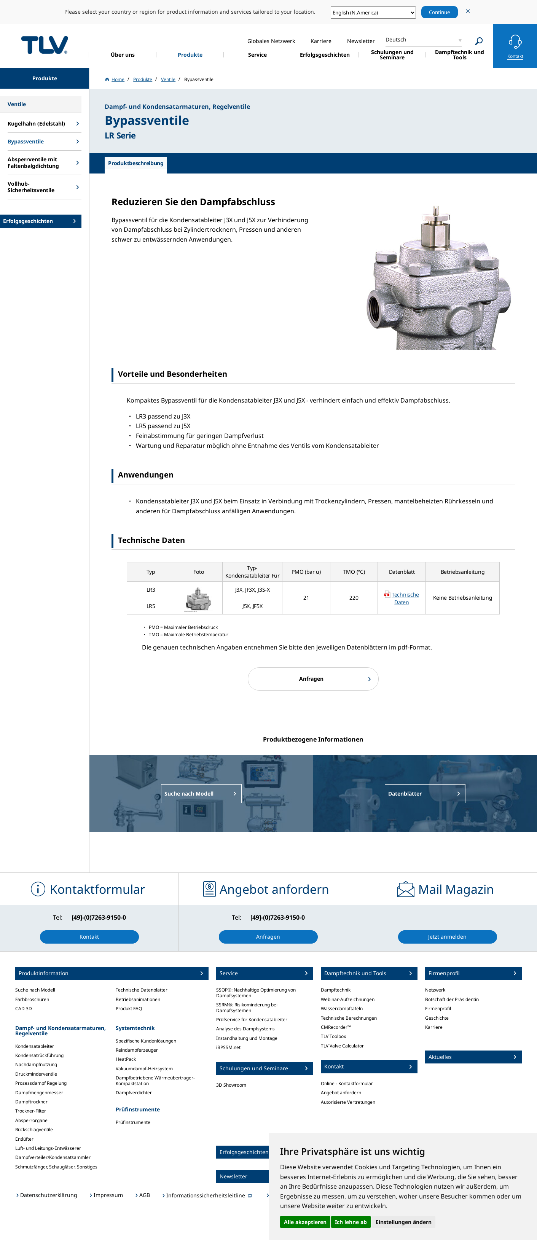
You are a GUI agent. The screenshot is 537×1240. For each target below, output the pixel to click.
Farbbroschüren (32, 999)
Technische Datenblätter (141, 990)
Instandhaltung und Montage (246, 1038)
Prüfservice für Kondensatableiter (251, 1019)
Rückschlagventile (34, 1129)
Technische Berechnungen (349, 1018)
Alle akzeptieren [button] (305, 1222)
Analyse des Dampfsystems (245, 1028)
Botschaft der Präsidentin (452, 999)
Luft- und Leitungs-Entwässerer (48, 1148)
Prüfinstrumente (133, 1122)
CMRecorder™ (336, 1027)
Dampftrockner (31, 1101)
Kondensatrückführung (39, 1055)
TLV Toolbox (333, 1036)
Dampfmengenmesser (39, 1092)
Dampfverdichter (134, 1092)
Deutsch (396, 39)
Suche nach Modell (35, 990)
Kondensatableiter (34, 1046)
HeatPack (126, 1059)
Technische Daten (405, 598)
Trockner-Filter (30, 1111)
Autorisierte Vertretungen (348, 1102)
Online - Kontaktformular (347, 1083)
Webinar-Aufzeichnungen (347, 999)
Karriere (434, 1027)
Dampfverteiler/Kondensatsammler (53, 1157)
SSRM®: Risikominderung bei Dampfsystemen (246, 1007)
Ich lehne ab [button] (351, 1222)
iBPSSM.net (228, 1047)
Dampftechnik (336, 990)
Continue (439, 12)
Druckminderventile (36, 1074)
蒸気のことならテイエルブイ (44, 45)
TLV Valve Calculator (342, 1046)
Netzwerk (435, 990)
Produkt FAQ (129, 1008)
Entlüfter (24, 1139)
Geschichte (437, 1018)
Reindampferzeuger (137, 1050)
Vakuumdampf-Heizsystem (144, 1068)
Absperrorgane (31, 1120)
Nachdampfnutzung (36, 1064)
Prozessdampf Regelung (41, 1083)
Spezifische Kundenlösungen (146, 1041)
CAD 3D (23, 1008)
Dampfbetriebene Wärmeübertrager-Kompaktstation (155, 1080)
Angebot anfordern (341, 1092)
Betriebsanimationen (138, 999)
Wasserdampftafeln (342, 1008)
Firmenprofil (438, 1008)
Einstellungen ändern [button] (404, 1222)
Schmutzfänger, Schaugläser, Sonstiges (56, 1167)
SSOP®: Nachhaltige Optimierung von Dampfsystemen (256, 992)
